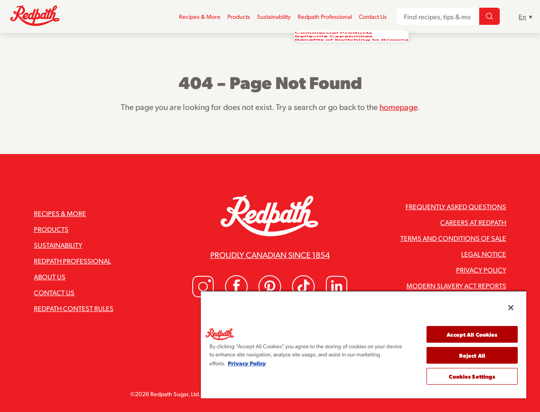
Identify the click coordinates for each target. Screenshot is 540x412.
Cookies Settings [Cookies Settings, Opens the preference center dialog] (472, 376)
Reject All (472, 355)
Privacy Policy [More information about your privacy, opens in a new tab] (247, 363)
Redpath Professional (325, 16)
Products (238, 16)
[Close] (510, 307)
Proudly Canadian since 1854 (270, 254)
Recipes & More (200, 16)
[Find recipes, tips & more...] (489, 16)
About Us (50, 276)
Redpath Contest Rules (73, 308)
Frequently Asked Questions (456, 206)
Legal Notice (483, 253)
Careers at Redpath (473, 222)
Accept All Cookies (472, 334)
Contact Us (373, 16)
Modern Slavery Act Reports (456, 285)
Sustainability (274, 16)
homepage (398, 106)
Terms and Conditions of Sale (453, 238)
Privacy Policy (481, 269)
